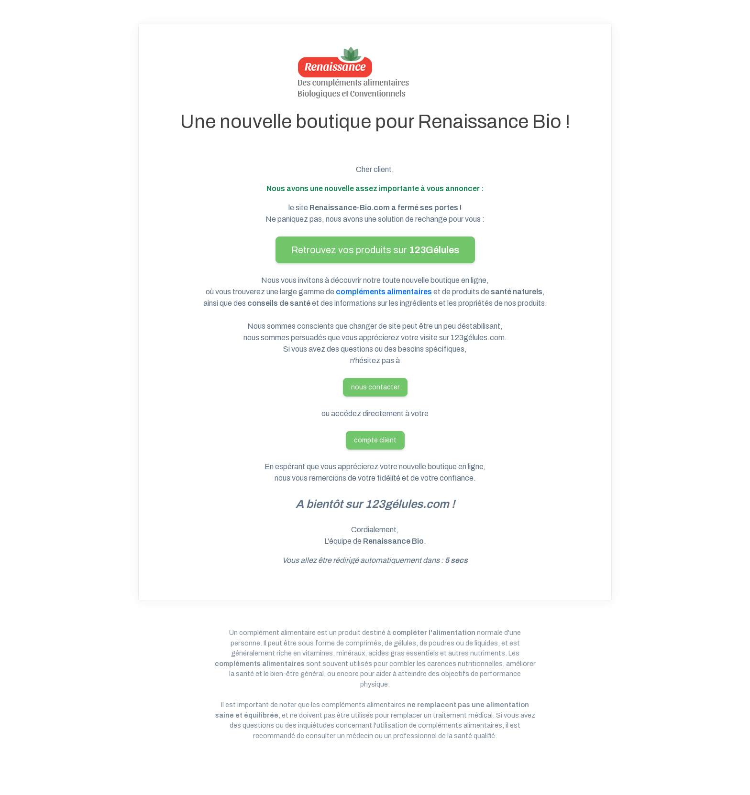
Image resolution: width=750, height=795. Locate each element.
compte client (375, 440)
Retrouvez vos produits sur (375, 250)
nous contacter (375, 387)
